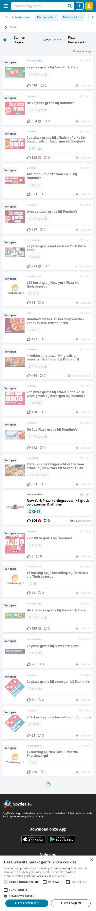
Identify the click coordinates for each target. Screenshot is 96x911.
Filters (11, 27)
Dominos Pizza (46, 17)
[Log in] (89, 6)
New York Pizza (73, 17)
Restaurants (21, 17)
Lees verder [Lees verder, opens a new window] (59, 876)
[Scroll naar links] (92, 17)
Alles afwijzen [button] (71, 903)
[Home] (5, 40)
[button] (48, 896)
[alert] (48, 883)
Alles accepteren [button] (27, 903)
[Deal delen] (80, 6)
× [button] (91, 859)
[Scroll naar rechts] (6, 17)
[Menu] (5, 5)
